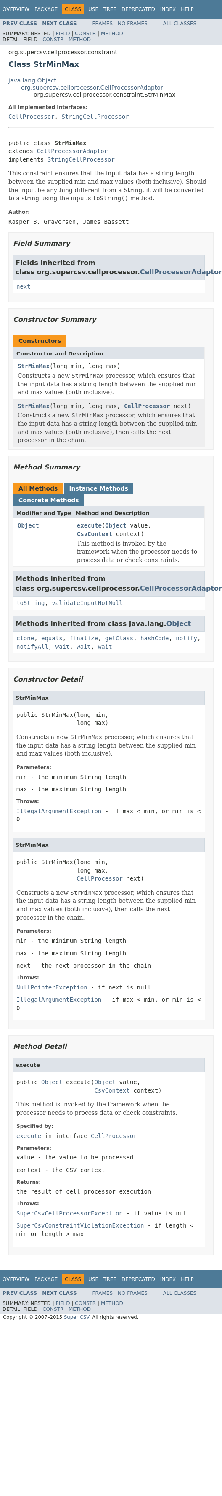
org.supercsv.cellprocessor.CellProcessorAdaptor (92, 87)
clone (25, 638)
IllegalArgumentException (58, 811)
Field (63, 34)
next (23, 286)
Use (93, 9)
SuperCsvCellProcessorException (69, 1213)
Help (187, 9)
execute (89, 525)
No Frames (133, 24)
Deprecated (138, 9)
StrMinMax (34, 366)
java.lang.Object (32, 80)
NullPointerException (51, 987)
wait (63, 646)
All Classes (179, 24)
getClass (119, 638)
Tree (109, 9)
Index (168, 9)
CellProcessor (31, 116)
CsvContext (94, 533)
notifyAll (32, 646)
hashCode (154, 638)
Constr (85, 34)
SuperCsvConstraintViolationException (80, 1225)
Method (112, 34)
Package (46, 9)
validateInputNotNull (87, 602)
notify (186, 638)
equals (52, 638)
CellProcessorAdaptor (72, 151)
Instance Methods (98, 488)
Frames (102, 24)
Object (28, 525)
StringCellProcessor (95, 116)
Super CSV (76, 1317)
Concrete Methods (48, 500)
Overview (16, 9)
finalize (83, 638)
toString (30, 602)
